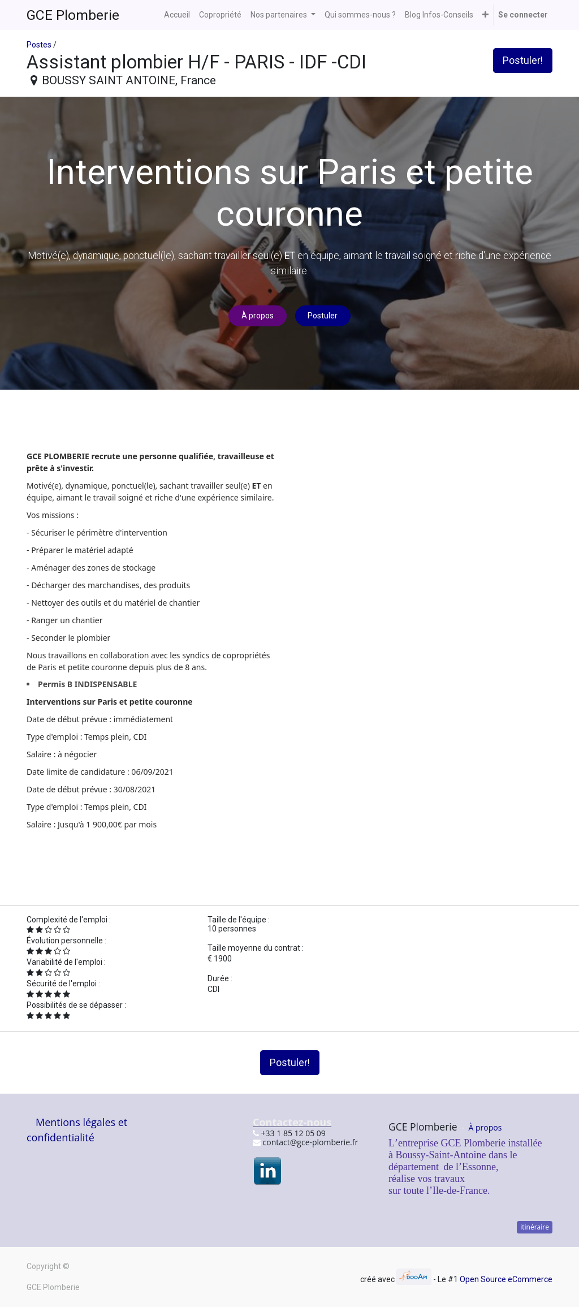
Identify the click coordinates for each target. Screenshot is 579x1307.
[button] (485, 15)
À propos (257, 315)
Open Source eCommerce (506, 1279)
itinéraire (534, 1227)
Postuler (323, 315)
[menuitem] (177, 15)
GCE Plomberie (73, 15)
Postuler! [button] (523, 60)
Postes (39, 44)
